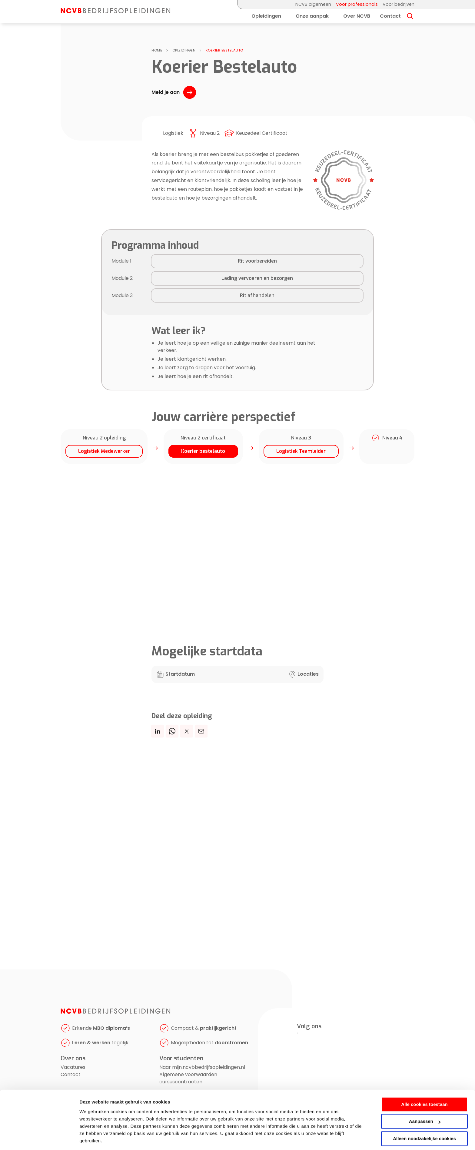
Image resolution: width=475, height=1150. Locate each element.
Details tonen (93, 1138)
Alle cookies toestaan (424, 1085)
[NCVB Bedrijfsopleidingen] (116, 12)
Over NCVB (356, 16)
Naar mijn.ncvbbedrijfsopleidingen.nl (202, 1067)
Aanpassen (424, 1102)
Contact (390, 16)
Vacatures (73, 1067)
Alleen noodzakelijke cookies (424, 1119)
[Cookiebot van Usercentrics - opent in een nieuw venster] (39, 1138)
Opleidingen (266, 16)
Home (156, 50)
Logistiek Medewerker (104, 451)
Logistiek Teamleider (301, 451)
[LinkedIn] (297, 1033)
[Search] (410, 16)
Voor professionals (357, 4)
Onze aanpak (312, 16)
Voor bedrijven (398, 4)
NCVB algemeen (313, 4)
